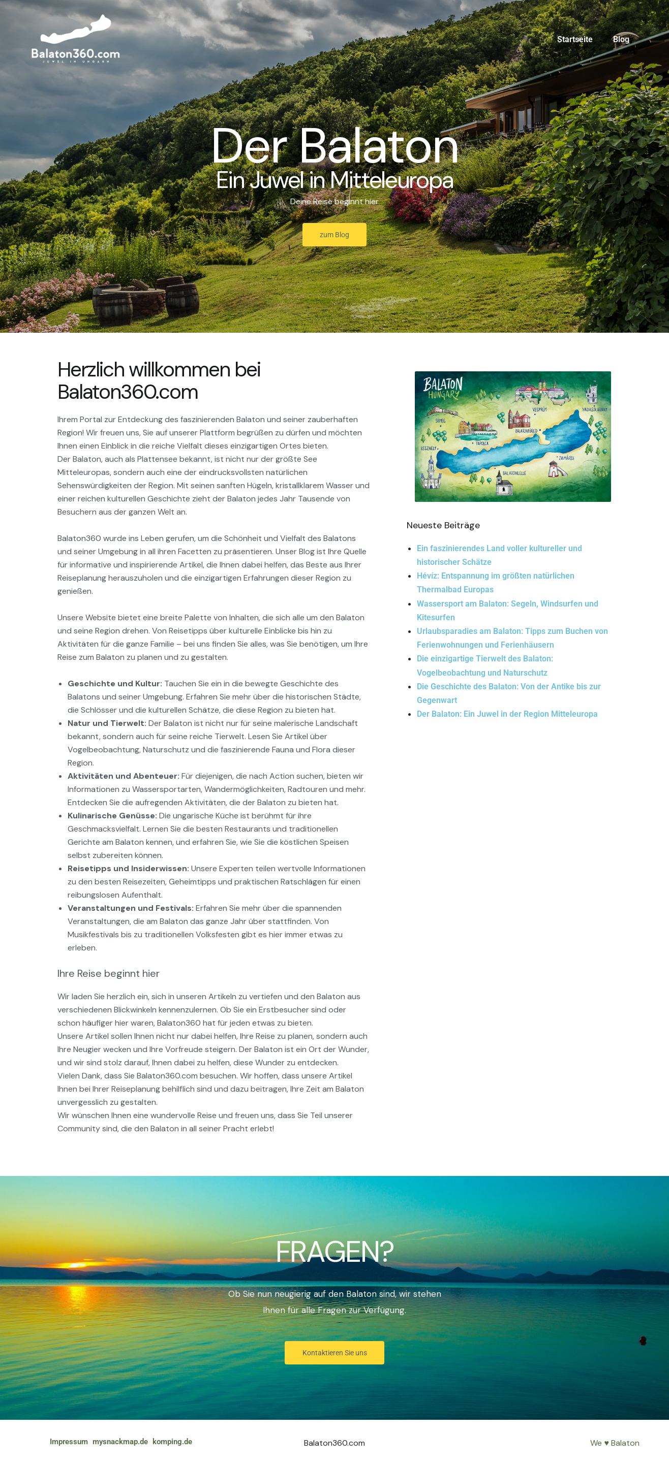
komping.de (188, 1442)
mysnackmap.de (129, 1442)
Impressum (71, 1442)
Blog (623, 39)
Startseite (581, 39)
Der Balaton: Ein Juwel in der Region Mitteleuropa (507, 714)
